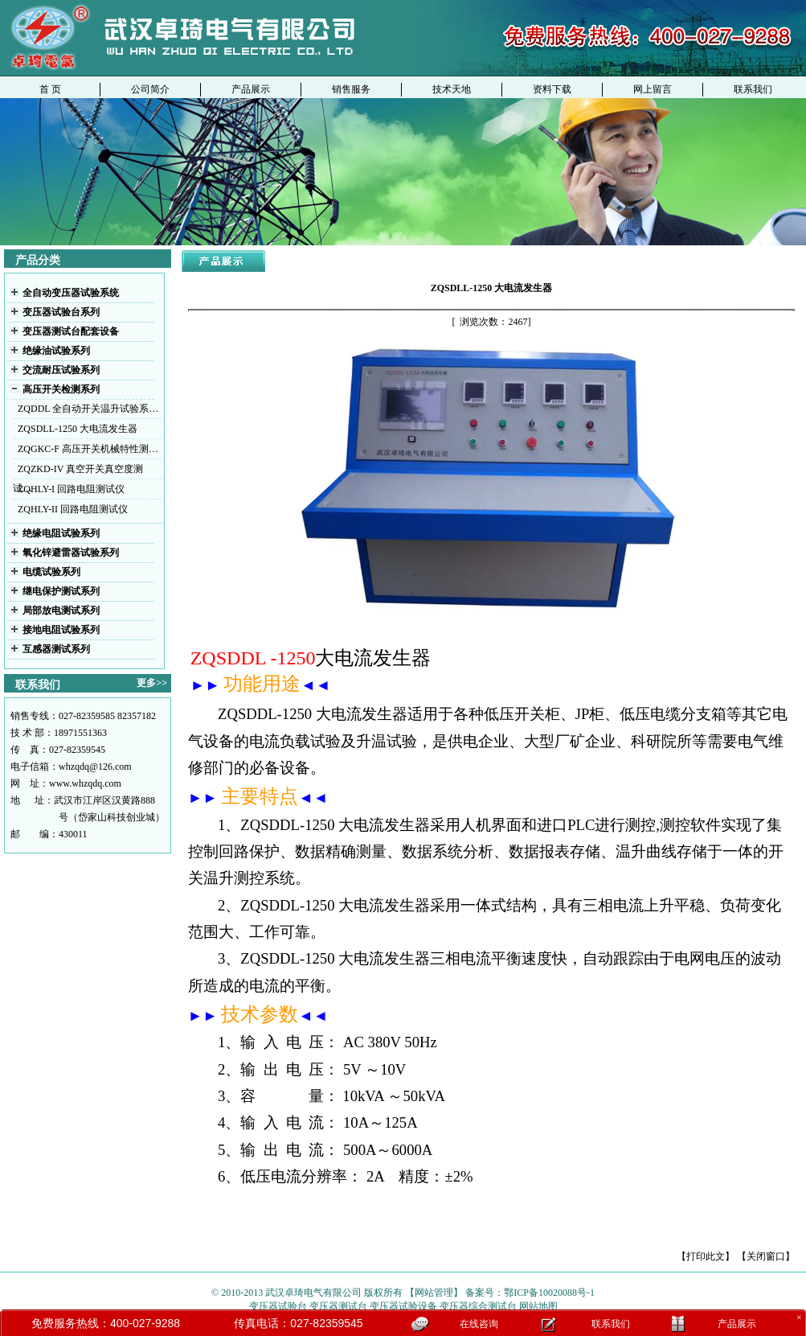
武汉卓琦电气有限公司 (313, 1292)
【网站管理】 (434, 1292)
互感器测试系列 (56, 649)
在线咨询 (479, 1324)
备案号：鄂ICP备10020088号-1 (530, 1292)
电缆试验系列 (51, 572)
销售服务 (351, 89)
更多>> (152, 683)
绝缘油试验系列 (56, 350)
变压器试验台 (278, 1306)
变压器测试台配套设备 (71, 331)
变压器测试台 (339, 1306)
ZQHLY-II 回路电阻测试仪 (73, 509)
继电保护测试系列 (61, 591)
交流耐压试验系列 (61, 370)
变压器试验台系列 (61, 312)
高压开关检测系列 (61, 389)
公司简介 (150, 89)
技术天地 (451, 89)
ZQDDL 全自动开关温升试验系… (88, 408)
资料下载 (552, 89)
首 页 (50, 89)
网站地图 (537, 1306)
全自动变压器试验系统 (71, 292)
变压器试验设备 (403, 1306)
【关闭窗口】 (766, 1256)
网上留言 (652, 89)
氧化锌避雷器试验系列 (71, 552)
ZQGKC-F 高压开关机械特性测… (88, 448)
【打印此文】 (705, 1256)
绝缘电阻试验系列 (61, 533)
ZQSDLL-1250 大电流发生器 (77, 428)
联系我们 (753, 89)
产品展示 (250, 89)
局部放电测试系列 (61, 610)
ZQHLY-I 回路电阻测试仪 (71, 489)
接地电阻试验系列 (61, 629)
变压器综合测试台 (478, 1306)
